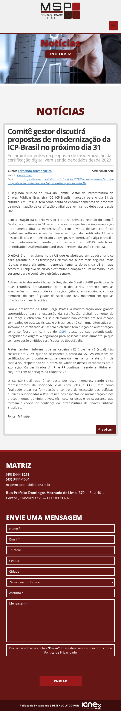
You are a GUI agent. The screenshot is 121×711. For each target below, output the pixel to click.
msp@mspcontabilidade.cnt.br (28, 485)
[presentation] (38, 668)
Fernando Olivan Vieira (35, 171)
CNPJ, (63, 331)
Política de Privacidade (60, 652)
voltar (105, 429)
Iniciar (61, 54)
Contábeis (24, 175)
